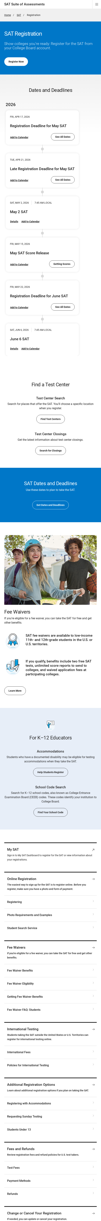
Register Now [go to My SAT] (16, 61)
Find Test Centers (51, 419)
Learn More (15, 690)
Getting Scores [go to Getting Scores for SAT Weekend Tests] (61, 264)
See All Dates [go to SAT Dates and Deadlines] (62, 136)
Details (14, 221)
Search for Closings (51, 450)
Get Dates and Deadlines (50, 505)
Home (7, 15)
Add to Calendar (19, 137)
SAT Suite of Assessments (24, 4)
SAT (19, 15)
